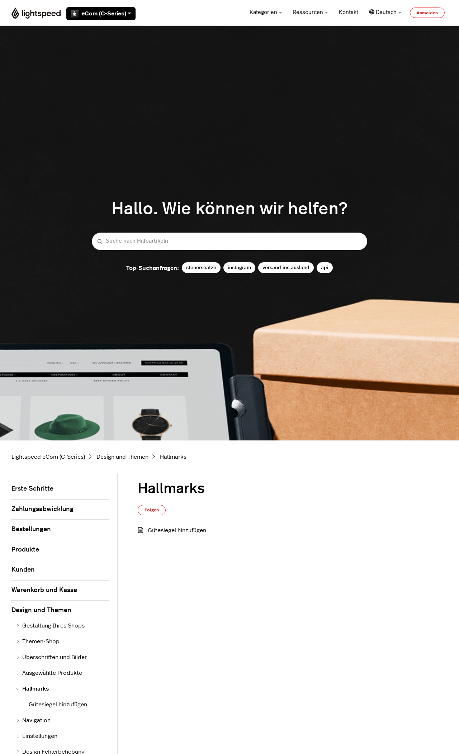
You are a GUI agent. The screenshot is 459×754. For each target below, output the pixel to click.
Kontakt (348, 12)
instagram (239, 267)
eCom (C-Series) (101, 14)
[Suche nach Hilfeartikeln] (229, 241)
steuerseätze (201, 267)
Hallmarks (173, 457)
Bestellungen (31, 529)
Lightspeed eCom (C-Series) (48, 457)
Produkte (25, 550)
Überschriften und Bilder (51, 657)
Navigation (33, 720)
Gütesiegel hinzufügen (177, 530)
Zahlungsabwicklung (42, 509)
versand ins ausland (285, 267)
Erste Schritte (32, 489)
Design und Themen (122, 457)
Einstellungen (36, 736)
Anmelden (427, 13)
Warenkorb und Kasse (44, 590)
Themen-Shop (38, 641)
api (324, 267)
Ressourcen (310, 12)
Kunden (23, 570)
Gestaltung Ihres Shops (50, 626)
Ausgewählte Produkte (49, 673)
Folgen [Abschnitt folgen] (152, 510)
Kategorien (266, 12)
